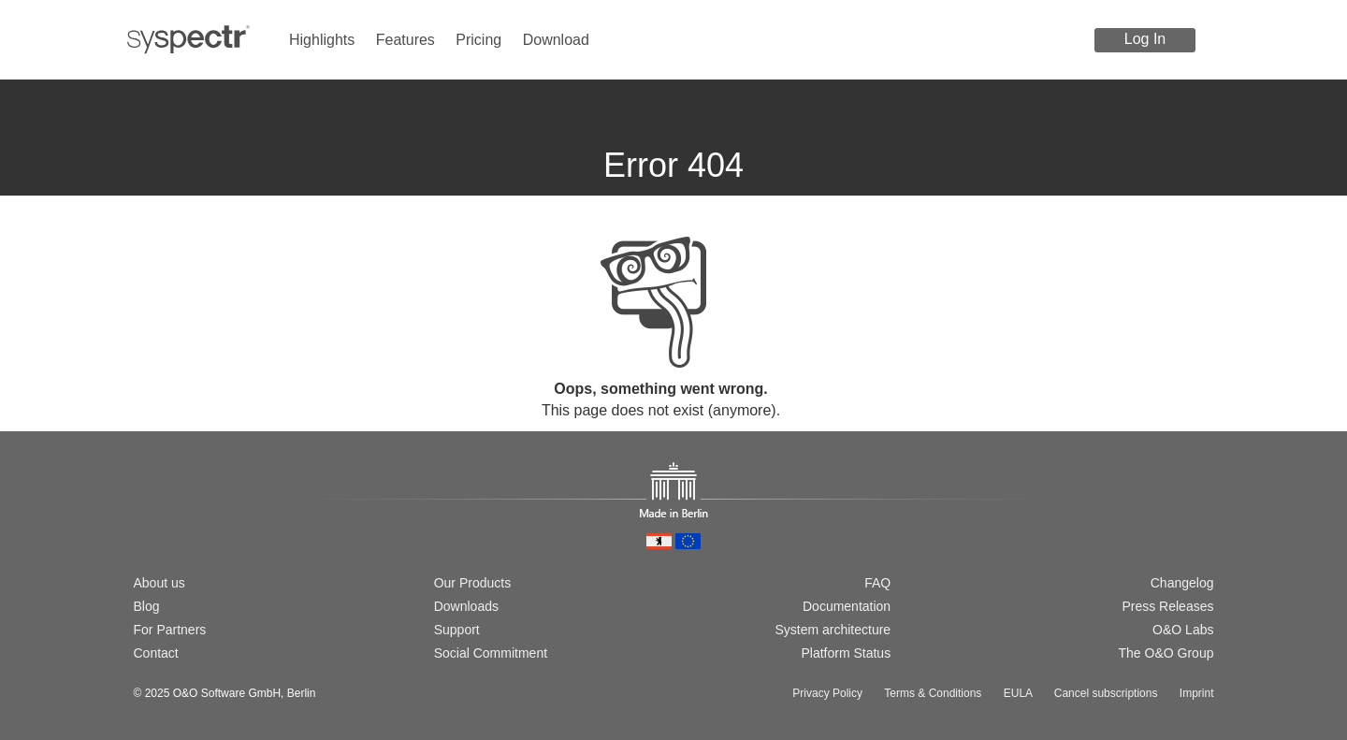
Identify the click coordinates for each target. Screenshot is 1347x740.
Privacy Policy (827, 693)
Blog (147, 606)
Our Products (472, 582)
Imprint (1197, 693)
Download (556, 40)
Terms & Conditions (932, 693)
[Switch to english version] (172, 519)
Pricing (478, 40)
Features (405, 40)
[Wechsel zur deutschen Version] (142, 519)
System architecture (833, 629)
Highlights (322, 40)
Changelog (1182, 582)
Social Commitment (490, 653)
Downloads (466, 606)
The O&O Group (1166, 653)
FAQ (877, 582)
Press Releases (1167, 606)
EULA (1018, 693)
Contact (156, 653)
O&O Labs (1182, 629)
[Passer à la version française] (202, 519)
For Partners (170, 629)
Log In (1145, 39)
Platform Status (846, 653)
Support (457, 629)
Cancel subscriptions (1106, 693)
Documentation (847, 606)
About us (159, 582)
